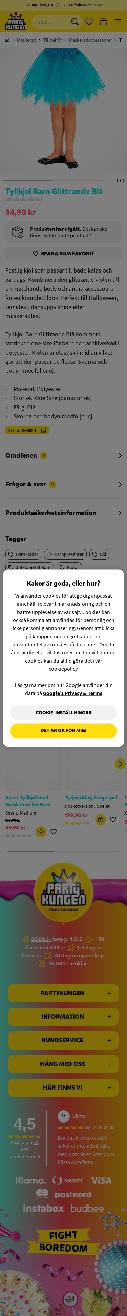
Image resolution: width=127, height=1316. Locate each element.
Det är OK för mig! (63, 731)
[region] (63, 658)
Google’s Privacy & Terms (72, 693)
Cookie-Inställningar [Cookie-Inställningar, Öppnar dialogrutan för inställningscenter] (64, 712)
